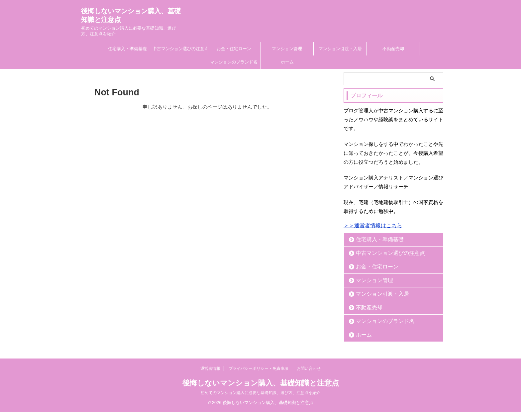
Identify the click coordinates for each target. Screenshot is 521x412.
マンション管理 (287, 48)
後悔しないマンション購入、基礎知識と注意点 (260, 383)
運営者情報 (210, 368)
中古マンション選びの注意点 (180, 48)
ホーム (287, 61)
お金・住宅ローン (234, 48)
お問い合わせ (309, 368)
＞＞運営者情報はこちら (373, 225)
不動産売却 (393, 48)
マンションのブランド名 (234, 61)
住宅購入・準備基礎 (127, 48)
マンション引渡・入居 (340, 48)
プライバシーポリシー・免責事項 (258, 368)
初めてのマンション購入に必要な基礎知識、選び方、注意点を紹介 (260, 392)
